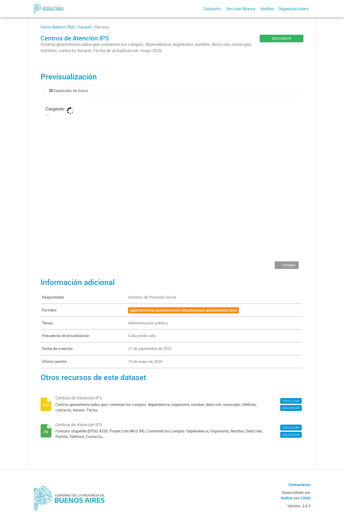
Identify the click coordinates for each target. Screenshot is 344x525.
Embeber (289, 265)
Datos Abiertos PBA (57, 27)
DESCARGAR (281, 38)
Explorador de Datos (68, 90)
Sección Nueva (240, 8)
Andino (267, 8)
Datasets (212, 8)
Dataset (84, 27)
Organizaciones (293, 8)
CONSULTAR (291, 401)
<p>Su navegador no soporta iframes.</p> (172, 182)
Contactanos (300, 484)
